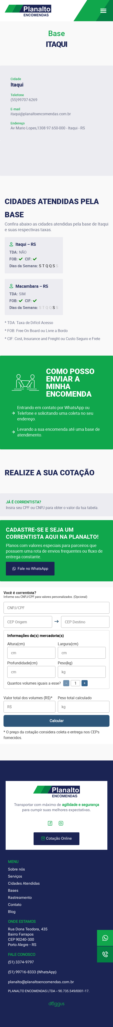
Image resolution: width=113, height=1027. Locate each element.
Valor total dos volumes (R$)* (29, 704)
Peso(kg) (82, 669)
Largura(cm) (82, 650)
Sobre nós (16, 869)
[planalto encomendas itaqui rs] (56, 158)
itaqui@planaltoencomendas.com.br (41, 113)
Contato (14, 904)
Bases (13, 890)
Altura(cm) (31, 650)
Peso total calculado (84, 704)
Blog (12, 911)
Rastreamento (20, 897)
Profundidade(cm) (31, 669)
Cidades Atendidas (24, 883)
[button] (103, 11)
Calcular (56, 721)
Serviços (15, 876)
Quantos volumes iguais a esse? (47, 683)
